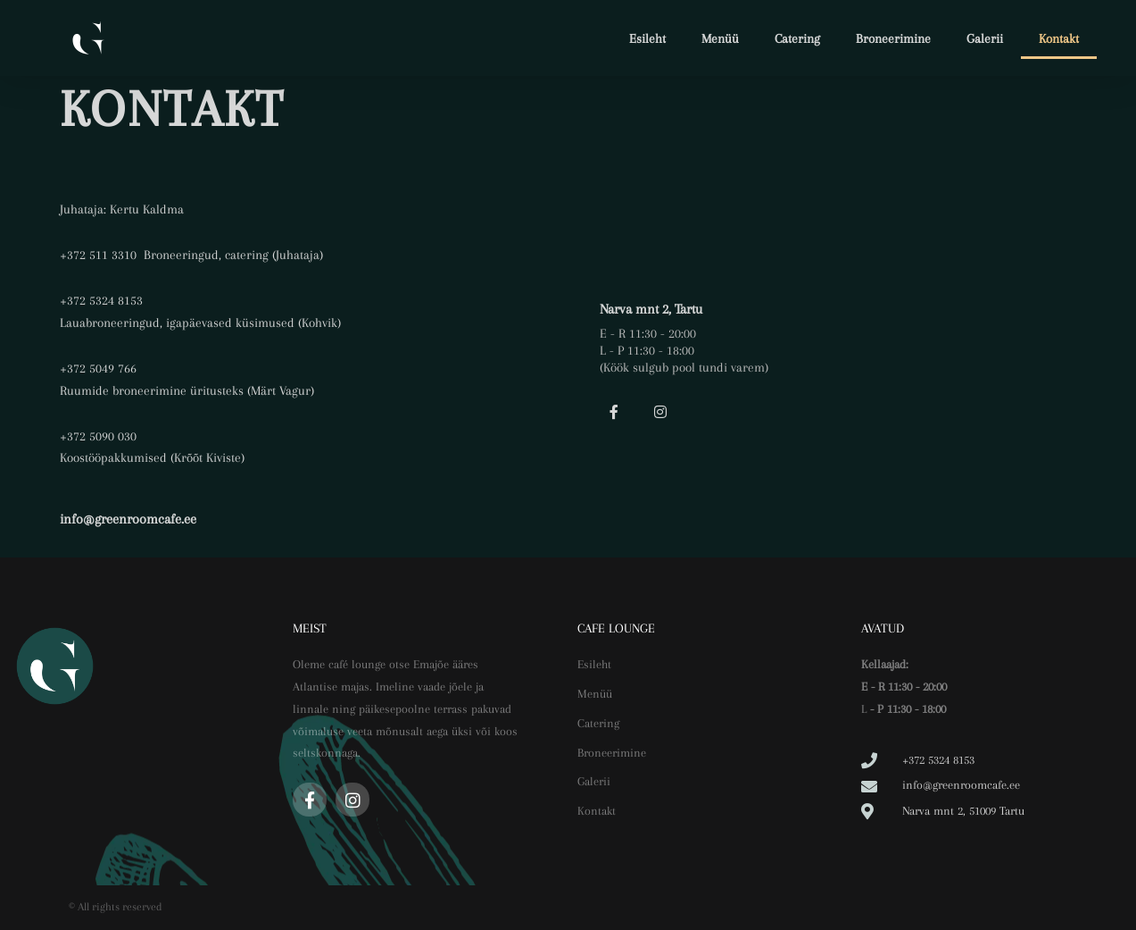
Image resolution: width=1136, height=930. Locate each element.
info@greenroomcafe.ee (128, 519)
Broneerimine (893, 38)
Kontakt (1059, 38)
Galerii (984, 38)
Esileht (647, 38)
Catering (797, 38)
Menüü (720, 38)
